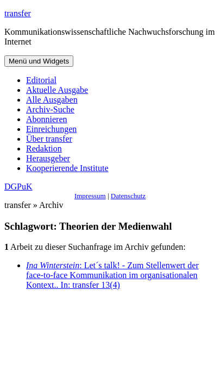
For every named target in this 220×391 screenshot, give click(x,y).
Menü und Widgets (39, 61)
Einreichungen (51, 129)
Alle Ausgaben (52, 99)
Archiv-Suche (50, 109)
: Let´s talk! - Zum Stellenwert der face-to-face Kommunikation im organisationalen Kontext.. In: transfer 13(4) (112, 275)
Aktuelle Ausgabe (57, 89)
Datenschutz (128, 196)
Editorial (41, 80)
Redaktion (44, 148)
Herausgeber (48, 158)
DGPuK (18, 186)
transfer (17, 13)
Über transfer (49, 138)
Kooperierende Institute (67, 168)
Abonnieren (46, 119)
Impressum (90, 196)
